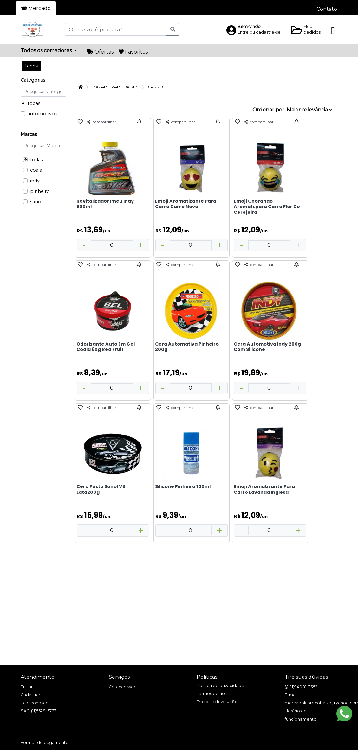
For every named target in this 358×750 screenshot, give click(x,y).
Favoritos (133, 52)
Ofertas (100, 52)
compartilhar (101, 122)
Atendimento (38, 677)
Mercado (36, 8)
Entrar (27, 686)
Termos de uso (212, 693)
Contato (326, 9)
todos (31, 66)
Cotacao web (123, 686)
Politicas (207, 677)
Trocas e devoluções (218, 701)
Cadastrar (30, 694)
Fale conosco (35, 703)
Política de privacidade (220, 685)
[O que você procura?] (115, 29)
